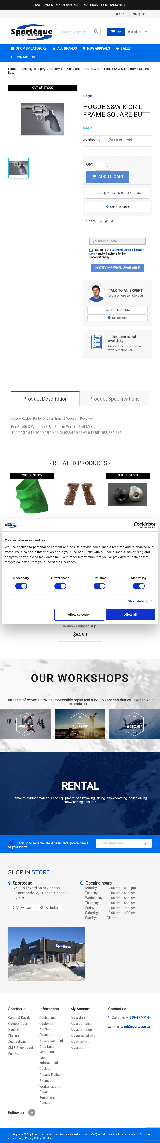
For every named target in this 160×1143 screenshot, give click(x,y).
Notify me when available (117, 268)
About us (45, 1035)
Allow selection (79, 614)
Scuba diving (17, 1042)
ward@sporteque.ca (135, 1027)
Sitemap (45, 1081)
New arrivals (98, 48)
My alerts (77, 1048)
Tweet (106, 223)
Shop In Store (117, 207)
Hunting (13, 1030)
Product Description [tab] (45, 399)
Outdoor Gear (17, 1024)
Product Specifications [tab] (114, 399)
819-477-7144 (118, 310)
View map (23, 908)
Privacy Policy (49, 1075)
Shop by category (30, 48)
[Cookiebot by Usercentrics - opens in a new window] (137, 525)
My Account (80, 1009)
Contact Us (25, 57)
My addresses (81, 1030)
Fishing (13, 1036)
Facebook (31, 1112)
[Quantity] (101, 165)
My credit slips (81, 1024)
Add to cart (108, 176)
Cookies (45, 1069)
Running (14, 1054)
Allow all (130, 614)
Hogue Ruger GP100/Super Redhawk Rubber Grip (80, 624)
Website (51, 908)
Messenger (118, 318)
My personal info (83, 1036)
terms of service (122, 249)
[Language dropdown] (119, 14)
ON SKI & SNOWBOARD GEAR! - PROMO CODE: (80, 5)
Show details (137, 601)
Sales (125, 48)
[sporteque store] (46, 954)
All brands (66, 48)
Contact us (47, 1018)
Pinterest (111, 223)
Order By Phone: (117, 193)
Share (101, 223)
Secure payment (51, 1041)
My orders (78, 1018)
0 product (138, 32)
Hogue (88, 96)
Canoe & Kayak (19, 1018)
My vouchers (80, 1042)
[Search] (80, 32)
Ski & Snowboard (20, 1048)
